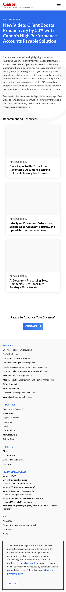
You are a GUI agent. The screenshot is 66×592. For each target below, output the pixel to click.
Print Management (11, 388)
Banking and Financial (13, 409)
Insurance (7, 422)
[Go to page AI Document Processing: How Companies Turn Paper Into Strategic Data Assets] (33, 255)
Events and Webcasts (13, 459)
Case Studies (9, 455)
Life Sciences (9, 430)
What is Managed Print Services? (18, 494)
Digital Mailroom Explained (15, 480)
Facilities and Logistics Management (19, 362)
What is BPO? (9, 476)
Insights (7, 464)
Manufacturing (10, 434)
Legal (5, 426)
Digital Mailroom (10, 354)
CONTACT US (33, 326)
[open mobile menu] (58, 5)
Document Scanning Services (16, 358)
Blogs (5, 451)
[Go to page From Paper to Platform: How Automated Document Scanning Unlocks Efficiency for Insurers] (33, 141)
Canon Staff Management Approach (19, 525)
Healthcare (8, 413)
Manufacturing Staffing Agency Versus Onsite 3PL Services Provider (30, 507)
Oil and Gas (8, 439)
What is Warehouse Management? (19, 487)
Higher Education (11, 417)
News (5, 533)
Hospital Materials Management (18, 502)
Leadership (8, 529)
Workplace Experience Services (17, 397)
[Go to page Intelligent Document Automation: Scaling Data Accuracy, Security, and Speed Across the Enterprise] (33, 198)
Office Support (10, 384)
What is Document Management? (18, 491)
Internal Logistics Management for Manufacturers (26, 371)
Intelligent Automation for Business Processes (25, 367)
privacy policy (30, 563)
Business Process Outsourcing (17, 349)
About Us (7, 521)
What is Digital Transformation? (17, 483)
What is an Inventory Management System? (23, 498)
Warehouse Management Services (19, 392)
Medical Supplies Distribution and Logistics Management (29, 379)
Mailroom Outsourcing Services (17, 375)
